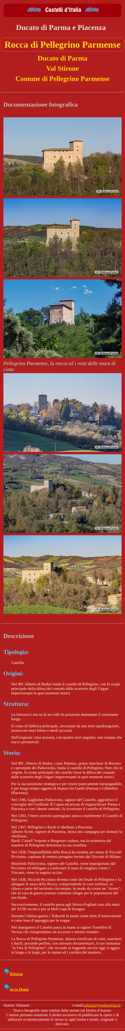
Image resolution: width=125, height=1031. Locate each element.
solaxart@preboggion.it (102, 1005)
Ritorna (13, 974)
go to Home (16, 989)
